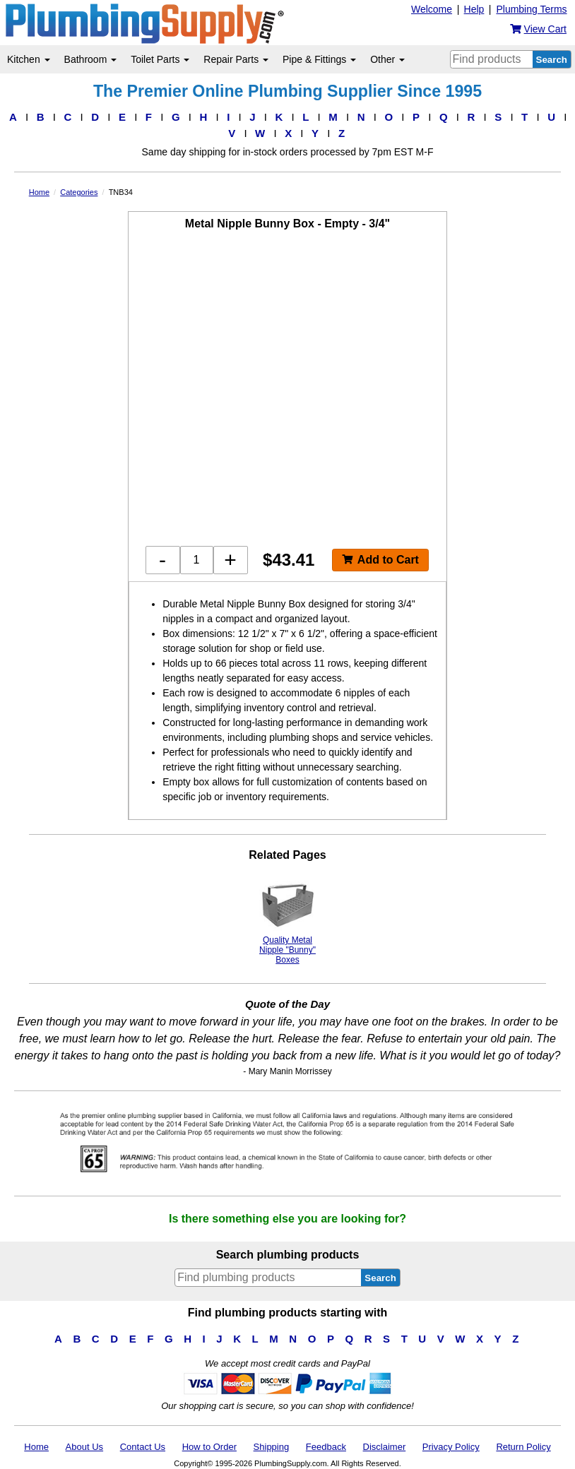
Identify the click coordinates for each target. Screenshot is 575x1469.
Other (387, 59)
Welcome (431, 9)
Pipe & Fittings (319, 59)
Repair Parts (235, 59)
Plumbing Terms (531, 9)
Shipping (272, 1446)
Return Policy (523, 1446)
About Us (84, 1446)
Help (474, 9)
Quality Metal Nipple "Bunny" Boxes (287, 920)
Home (36, 1446)
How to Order (209, 1446)
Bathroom (90, 59)
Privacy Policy (451, 1446)
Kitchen (28, 59)
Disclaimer (384, 1446)
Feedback (326, 1446)
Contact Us (142, 1446)
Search (551, 59)
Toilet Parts (160, 59)
